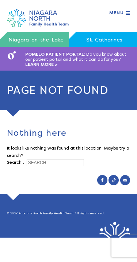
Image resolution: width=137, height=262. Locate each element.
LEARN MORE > (41, 64)
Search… (16, 162)
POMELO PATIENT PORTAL (54, 54)
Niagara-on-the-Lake (36, 40)
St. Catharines (104, 40)
